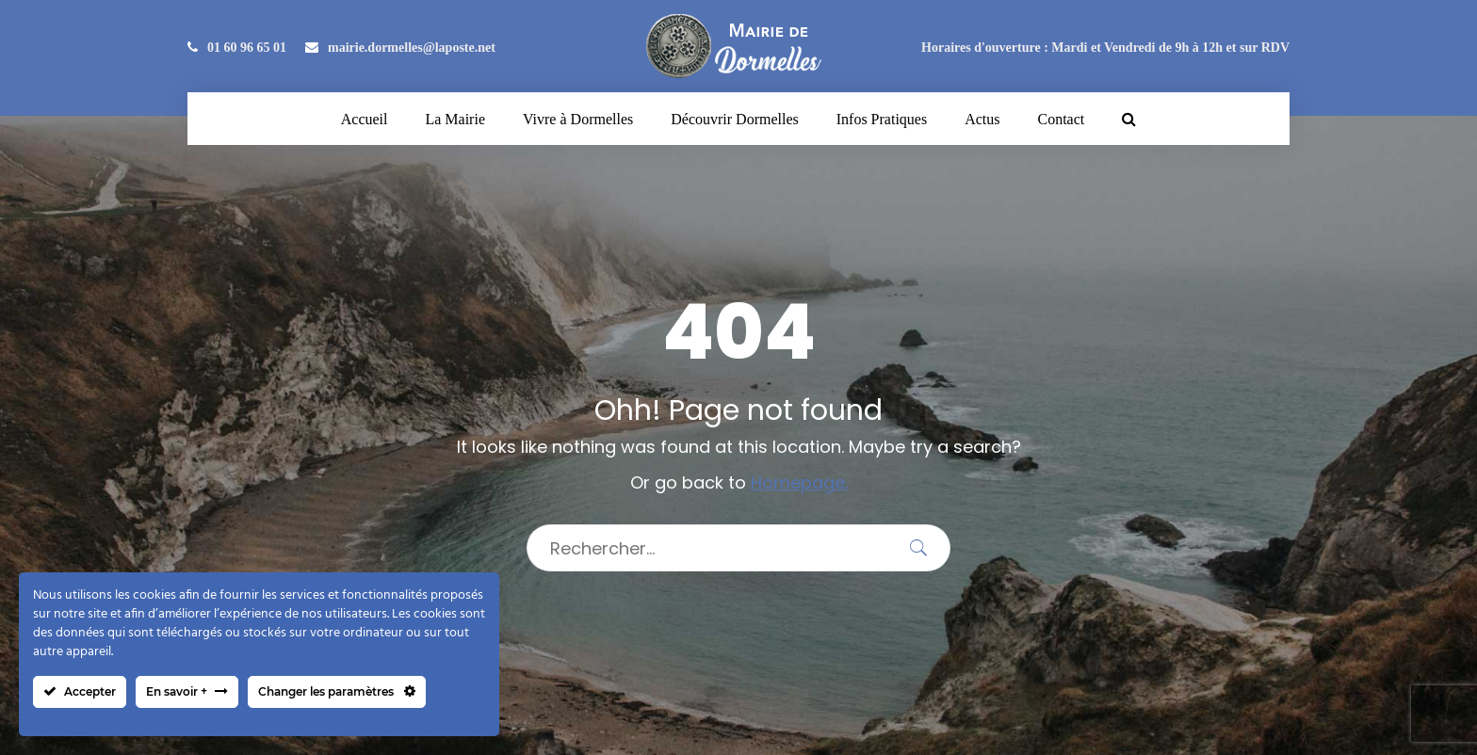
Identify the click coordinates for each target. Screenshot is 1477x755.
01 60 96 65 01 (236, 47)
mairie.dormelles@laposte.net (400, 47)
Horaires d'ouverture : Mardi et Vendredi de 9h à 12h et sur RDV (1105, 47)
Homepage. (799, 482)
